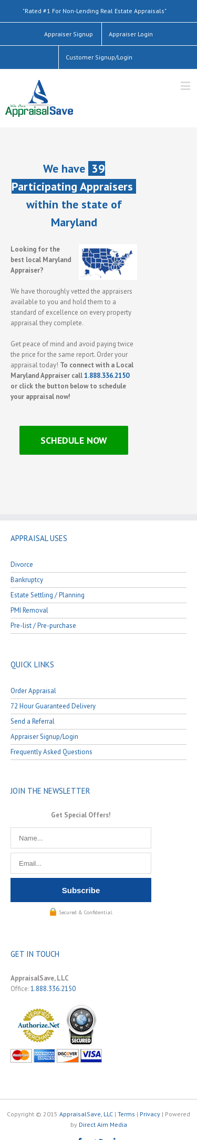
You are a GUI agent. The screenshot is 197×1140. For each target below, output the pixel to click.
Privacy (150, 1114)
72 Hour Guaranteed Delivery (53, 706)
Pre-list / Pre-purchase (43, 625)
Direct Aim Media (103, 1124)
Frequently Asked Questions (51, 751)
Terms (126, 1114)
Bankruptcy (27, 579)
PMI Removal (29, 610)
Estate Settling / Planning (48, 595)
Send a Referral (33, 721)
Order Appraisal (33, 690)
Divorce (22, 564)
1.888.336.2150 (106, 375)
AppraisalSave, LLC (86, 1114)
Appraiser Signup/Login (44, 736)
